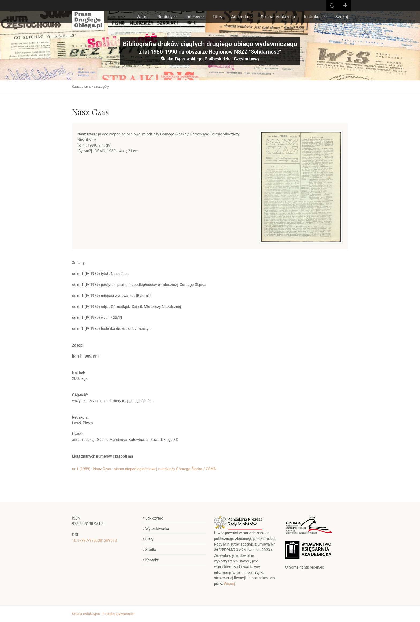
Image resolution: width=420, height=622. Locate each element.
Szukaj (341, 16)
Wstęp (143, 16)
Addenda (241, 16)
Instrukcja (315, 16)
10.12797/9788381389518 (94, 540)
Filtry (217, 16)
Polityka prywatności (118, 614)
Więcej (229, 583)
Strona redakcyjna (278, 16)
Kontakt (150, 560)
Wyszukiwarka (156, 529)
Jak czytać (153, 518)
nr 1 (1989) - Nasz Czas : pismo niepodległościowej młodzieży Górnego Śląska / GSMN (144, 469)
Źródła (149, 549)
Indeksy (194, 16)
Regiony (167, 16)
